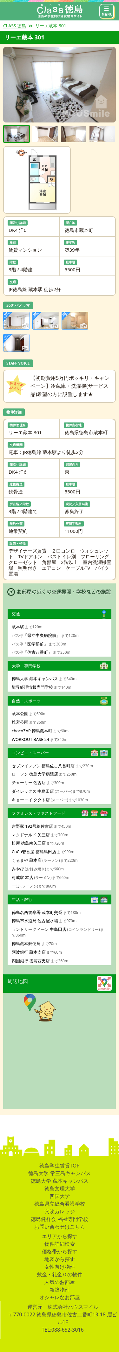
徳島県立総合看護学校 (59, 1203)
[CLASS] (59, 11)
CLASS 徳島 (14, 26)
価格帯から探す (59, 1251)
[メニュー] (106, 11)
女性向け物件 (59, 1266)
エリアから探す (59, 1236)
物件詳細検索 (59, 1243)
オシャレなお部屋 (59, 1297)
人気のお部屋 (59, 1282)
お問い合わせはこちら (59, 1226)
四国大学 (60, 1196)
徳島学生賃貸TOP (59, 1165)
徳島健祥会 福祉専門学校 (59, 1219)
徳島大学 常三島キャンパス (59, 1173)
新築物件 (60, 1289)
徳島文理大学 (59, 1188)
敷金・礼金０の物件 (60, 1274)
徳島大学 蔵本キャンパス (59, 1180)
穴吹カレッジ (59, 1211)
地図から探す (59, 1259)
